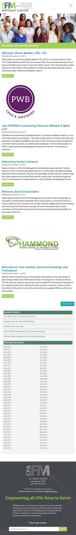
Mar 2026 (7, 347)
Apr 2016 (7, 427)
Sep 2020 (7, 376)
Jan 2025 (43, 349)
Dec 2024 (7, 352)
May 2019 (44, 387)
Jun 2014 (43, 448)
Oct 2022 (43, 355)
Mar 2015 (7, 437)
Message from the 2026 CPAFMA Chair (19, 321)
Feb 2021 (7, 371)
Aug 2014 (43, 445)
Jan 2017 (7, 416)
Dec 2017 (7, 405)
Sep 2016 (7, 421)
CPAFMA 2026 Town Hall (13, 326)
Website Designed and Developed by (38, 491)
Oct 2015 (7, 432)
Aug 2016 (43, 421)
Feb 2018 (7, 403)
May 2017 (7, 411)
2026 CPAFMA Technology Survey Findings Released (24, 331)
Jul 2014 (7, 448)
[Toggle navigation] (71, 5)
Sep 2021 (43, 363)
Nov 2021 (7, 363)
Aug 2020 (43, 376)
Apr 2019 (7, 389)
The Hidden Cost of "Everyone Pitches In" (20, 316)
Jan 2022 (43, 360)
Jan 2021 (43, 371)
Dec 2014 (43, 440)
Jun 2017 (43, 408)
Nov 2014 (7, 443)
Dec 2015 (7, 429)
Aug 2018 (43, 395)
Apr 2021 (43, 368)
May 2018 (7, 400)
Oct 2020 (43, 373)
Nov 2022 (7, 355)
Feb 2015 (43, 437)
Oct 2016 (43, 419)
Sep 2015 (43, 432)
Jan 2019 (43, 389)
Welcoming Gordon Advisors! (20, 161)
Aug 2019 (7, 387)
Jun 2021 (43, 365)
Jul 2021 (7, 365)
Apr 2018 (43, 400)
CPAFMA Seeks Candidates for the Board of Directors (24, 336)
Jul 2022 (7, 357)
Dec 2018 (7, 392)
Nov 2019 (7, 384)
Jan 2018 (43, 403)
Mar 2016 (43, 427)
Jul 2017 (7, 408)
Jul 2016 (7, 424)
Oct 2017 (43, 405)
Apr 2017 (43, 411)
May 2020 (44, 379)
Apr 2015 (43, 435)
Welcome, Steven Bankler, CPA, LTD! (24, 53)
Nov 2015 (43, 429)
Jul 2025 (7, 349)
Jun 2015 (7, 435)
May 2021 (7, 368)
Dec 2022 (43, 352)
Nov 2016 (7, 419)
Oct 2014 (43, 443)
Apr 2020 (7, 382)
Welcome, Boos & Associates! (20, 191)
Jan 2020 (43, 382)
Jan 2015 (7, 440)
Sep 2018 (7, 395)
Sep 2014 (7, 445)
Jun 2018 (43, 397)
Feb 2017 (43, 413)
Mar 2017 (7, 413)
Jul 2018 (7, 397)
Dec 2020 (7, 373)
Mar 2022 (7, 360)
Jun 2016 (43, 424)
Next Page (67, 304)
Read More (8, 76)
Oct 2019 (43, 384)
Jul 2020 (7, 379)
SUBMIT (63, 529)
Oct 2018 (43, 392)
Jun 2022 (43, 357)
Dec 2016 (43, 416)
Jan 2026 (43, 347)
